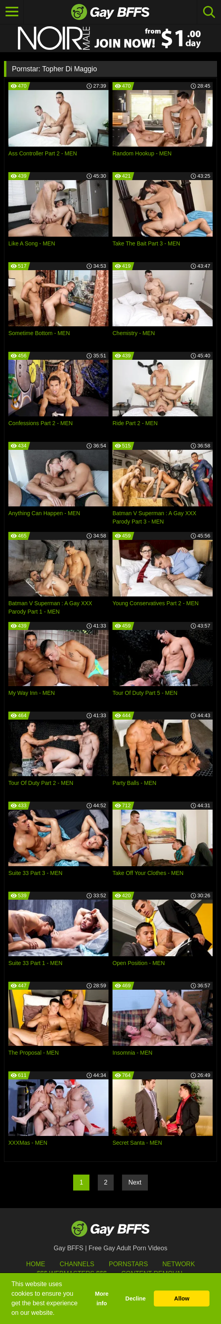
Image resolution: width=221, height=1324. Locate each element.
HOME (35, 1264)
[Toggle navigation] (12, 12)
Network (179, 1264)
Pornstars (128, 1264)
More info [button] (102, 1298)
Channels (77, 1264)
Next (135, 1182)
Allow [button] (181, 1298)
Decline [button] (135, 1298)
